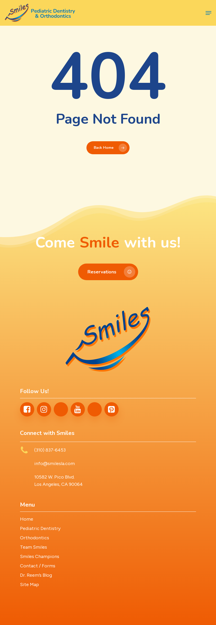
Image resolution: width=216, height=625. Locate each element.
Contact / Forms (37, 566)
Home (26, 519)
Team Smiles (33, 547)
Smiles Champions (39, 556)
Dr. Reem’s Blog (36, 575)
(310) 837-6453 (50, 450)
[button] (208, 13)
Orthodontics (34, 538)
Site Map (29, 584)
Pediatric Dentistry (40, 528)
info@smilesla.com (54, 463)
